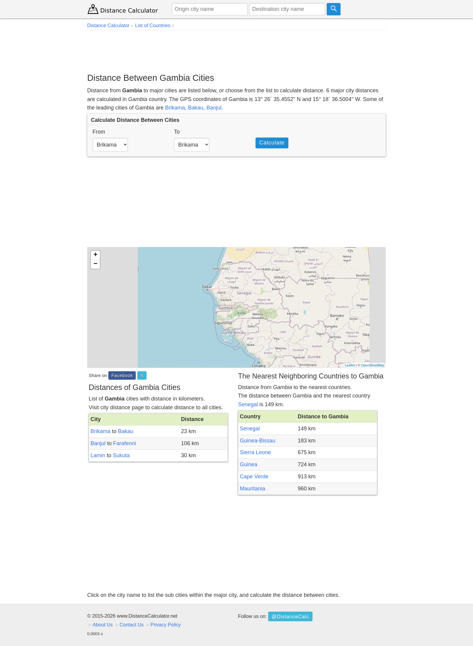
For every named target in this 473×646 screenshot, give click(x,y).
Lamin (97, 455)
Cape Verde (254, 476)
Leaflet (350, 365)
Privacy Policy (166, 624)
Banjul (213, 108)
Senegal (248, 404)
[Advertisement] (236, 51)
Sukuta (121, 455)
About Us (103, 624)
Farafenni (124, 443)
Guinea (248, 464)
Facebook (122, 375)
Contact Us (131, 624)
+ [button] (95, 255)
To (177, 132)
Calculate (271, 143)
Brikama (175, 108)
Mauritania (252, 489)
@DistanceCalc (290, 616)
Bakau (195, 108)
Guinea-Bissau (257, 441)
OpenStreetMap (372, 365)
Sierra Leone (255, 452)
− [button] (95, 264)
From (99, 132)
